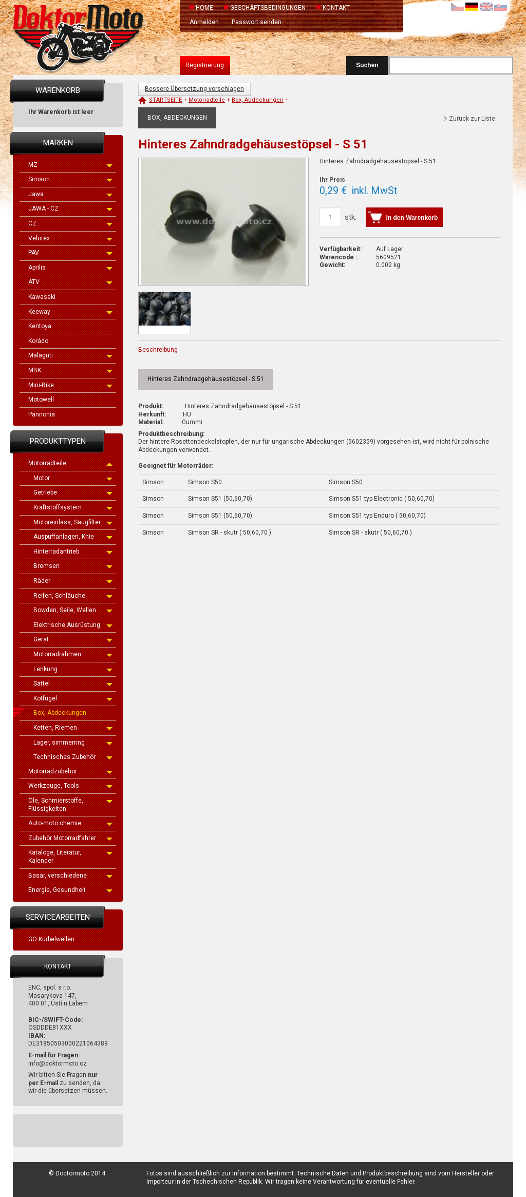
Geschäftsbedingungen (268, 7)
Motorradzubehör (70, 771)
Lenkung (72, 669)
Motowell (41, 399)
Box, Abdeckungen (59, 712)
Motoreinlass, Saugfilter (72, 522)
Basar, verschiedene (70, 875)
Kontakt (336, 7)
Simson (70, 179)
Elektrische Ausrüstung (72, 625)
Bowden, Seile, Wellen (72, 610)
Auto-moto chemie (70, 823)
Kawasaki (41, 296)
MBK (70, 370)
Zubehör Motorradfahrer (70, 838)
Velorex (70, 238)
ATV (70, 282)
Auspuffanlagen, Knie (72, 536)
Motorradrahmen (72, 654)
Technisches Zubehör (72, 757)
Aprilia (70, 267)
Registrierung (204, 65)
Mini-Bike (70, 385)
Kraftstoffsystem (72, 507)
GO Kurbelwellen (51, 939)
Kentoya (39, 326)
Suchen (367, 65)
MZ (70, 164)
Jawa (70, 194)
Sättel (72, 683)
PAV (70, 252)
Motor (72, 478)
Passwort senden (256, 22)
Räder (72, 580)
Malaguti (70, 355)
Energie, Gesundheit (70, 890)
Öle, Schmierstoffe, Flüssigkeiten (70, 804)
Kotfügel (72, 698)
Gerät (72, 639)
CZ (70, 223)
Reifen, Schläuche (72, 595)
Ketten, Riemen (72, 727)
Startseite (165, 100)
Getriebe (72, 492)
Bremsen (72, 565)
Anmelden (204, 22)
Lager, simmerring (72, 742)
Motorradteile (70, 463)
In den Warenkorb (412, 217)
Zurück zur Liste (472, 118)
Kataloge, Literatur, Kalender (70, 856)
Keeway (70, 311)
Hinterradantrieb (72, 551)
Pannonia (41, 414)
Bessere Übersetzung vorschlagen (194, 88)
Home (204, 7)
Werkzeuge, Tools (70, 785)
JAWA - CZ (70, 208)
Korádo (38, 341)
